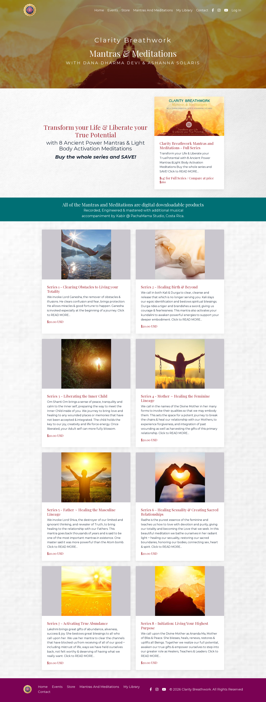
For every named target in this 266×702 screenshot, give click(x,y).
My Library (184, 10)
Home (99, 10)
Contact (202, 10)
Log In (236, 10)
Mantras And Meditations (153, 10)
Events (112, 10)
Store (125, 10)
